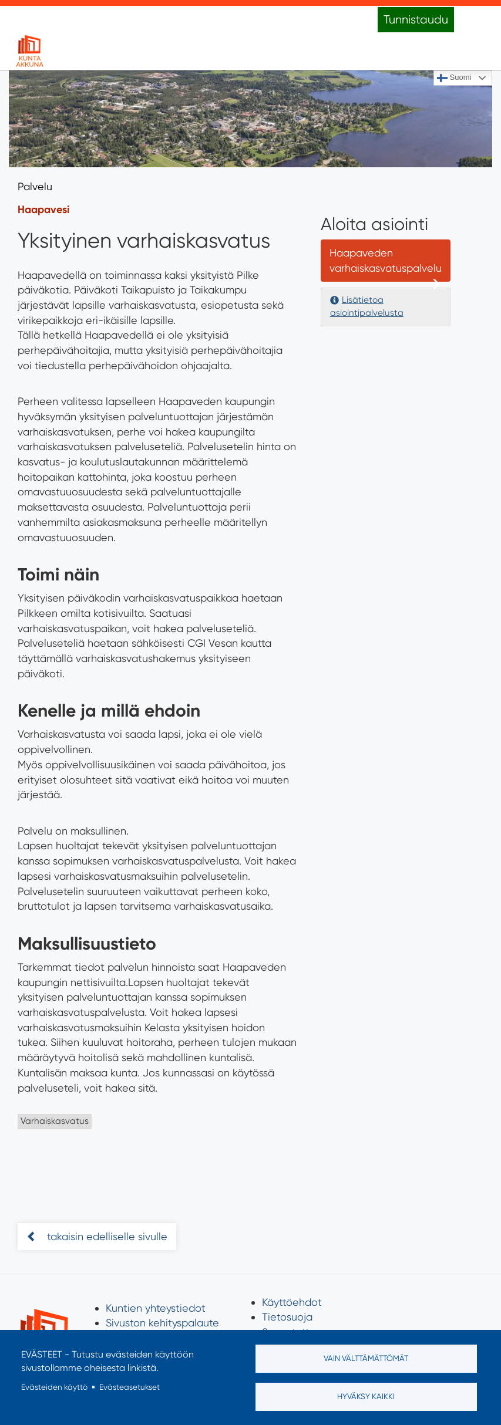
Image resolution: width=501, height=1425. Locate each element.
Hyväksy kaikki (366, 1396)
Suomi (454, 78)
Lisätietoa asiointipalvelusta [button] (367, 306)
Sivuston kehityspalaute (162, 1322)
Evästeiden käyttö (54, 1387)
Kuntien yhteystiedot (156, 1308)
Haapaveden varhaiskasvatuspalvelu (385, 260)
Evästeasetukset (129, 1387)
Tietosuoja (287, 1317)
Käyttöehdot (292, 1302)
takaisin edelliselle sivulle (105, 1236)
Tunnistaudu (416, 19)
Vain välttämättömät (366, 1358)
